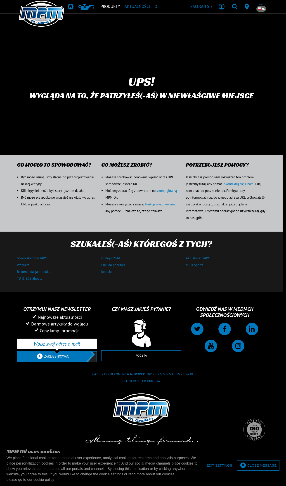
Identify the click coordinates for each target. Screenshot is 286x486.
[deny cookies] (219, 465)
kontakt (106, 272)
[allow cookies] (258, 465)
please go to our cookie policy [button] (30, 479)
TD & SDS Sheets (29, 278)
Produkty (99, 374)
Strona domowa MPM (32, 258)
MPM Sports (194, 265)
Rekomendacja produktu (34, 272)
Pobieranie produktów (142, 381)
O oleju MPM (110, 258)
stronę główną (166, 190)
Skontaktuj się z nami (239, 184)
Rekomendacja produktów (131, 374)
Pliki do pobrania (113, 265)
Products (23, 265)
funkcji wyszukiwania (160, 204)
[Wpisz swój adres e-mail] (57, 344)
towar (188, 374)
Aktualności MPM (198, 258)
